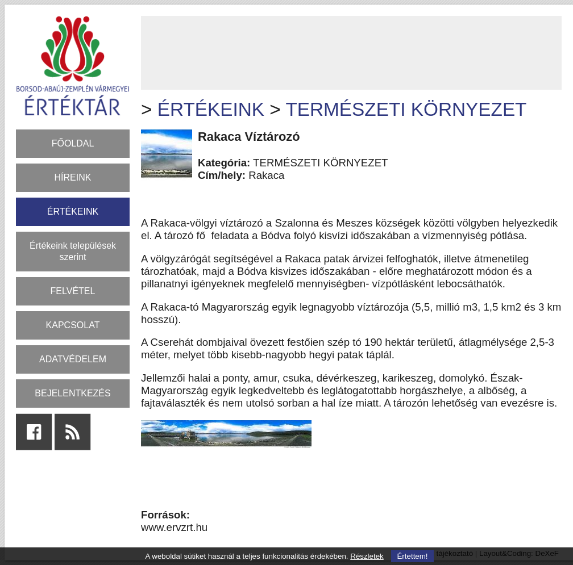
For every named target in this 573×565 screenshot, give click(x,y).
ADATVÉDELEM (72, 359)
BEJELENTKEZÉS (72, 393)
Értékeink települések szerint (73, 251)
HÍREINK (73, 177)
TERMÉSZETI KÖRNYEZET (405, 109)
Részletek (367, 556)
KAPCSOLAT (73, 325)
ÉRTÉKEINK (72, 211)
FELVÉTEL (73, 291)
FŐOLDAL (73, 143)
